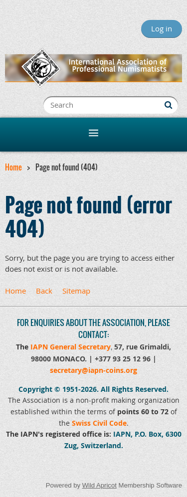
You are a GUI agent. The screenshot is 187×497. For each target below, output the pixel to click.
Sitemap (76, 291)
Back (44, 291)
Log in (161, 28)
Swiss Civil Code (99, 423)
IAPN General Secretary (70, 346)
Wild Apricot (99, 485)
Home (13, 167)
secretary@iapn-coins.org (93, 370)
